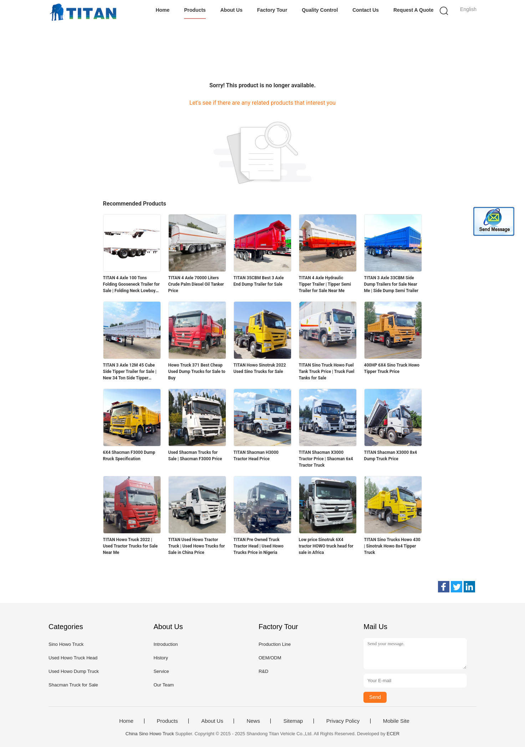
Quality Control (320, 10)
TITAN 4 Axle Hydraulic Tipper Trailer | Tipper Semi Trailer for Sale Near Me (325, 284)
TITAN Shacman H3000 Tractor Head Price (256, 455)
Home (162, 10)
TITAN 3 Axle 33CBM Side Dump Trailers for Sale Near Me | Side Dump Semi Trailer (391, 284)
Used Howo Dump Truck (74, 671)
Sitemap (293, 721)
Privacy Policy (343, 721)
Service (161, 671)
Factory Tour (272, 10)
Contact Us (365, 10)
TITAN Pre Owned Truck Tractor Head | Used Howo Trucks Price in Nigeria (259, 546)
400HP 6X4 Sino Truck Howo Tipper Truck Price (392, 368)
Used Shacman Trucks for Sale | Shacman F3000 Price (195, 455)
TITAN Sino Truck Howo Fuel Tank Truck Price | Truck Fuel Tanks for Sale (327, 371)
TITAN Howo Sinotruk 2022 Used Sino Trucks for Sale (260, 368)
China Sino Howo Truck (150, 733)
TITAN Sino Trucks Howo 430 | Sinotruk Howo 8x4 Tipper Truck (392, 546)
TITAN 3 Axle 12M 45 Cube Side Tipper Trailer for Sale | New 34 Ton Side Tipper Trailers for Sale (130, 372)
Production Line (275, 644)
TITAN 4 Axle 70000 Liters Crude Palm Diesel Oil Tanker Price (196, 284)
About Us (231, 10)
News (253, 721)
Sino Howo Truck (66, 644)
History (160, 657)
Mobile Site (396, 721)
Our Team (163, 685)
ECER (393, 733)
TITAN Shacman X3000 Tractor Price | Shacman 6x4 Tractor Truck (326, 459)
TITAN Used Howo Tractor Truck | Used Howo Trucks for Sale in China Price (196, 546)
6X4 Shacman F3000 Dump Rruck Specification (129, 455)
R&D (263, 671)
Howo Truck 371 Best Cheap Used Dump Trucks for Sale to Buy (196, 371)
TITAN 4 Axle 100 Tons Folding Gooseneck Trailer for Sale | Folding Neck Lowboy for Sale (131, 284)
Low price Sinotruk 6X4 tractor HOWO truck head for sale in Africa (326, 546)
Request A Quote (413, 10)
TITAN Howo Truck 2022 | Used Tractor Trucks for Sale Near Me (130, 546)
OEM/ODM (270, 657)
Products (195, 10)
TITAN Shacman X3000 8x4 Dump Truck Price (390, 455)
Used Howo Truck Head (73, 657)
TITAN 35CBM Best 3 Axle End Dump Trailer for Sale (259, 281)
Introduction (165, 644)
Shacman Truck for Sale (73, 685)
